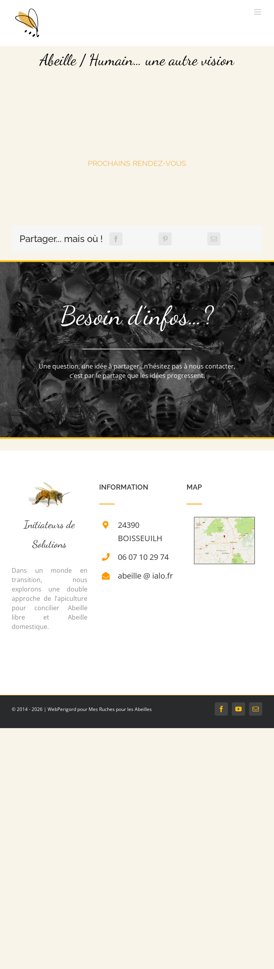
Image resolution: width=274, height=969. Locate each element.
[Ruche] (49, 486)
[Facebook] (116, 239)
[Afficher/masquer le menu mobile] (258, 12)
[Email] (213, 239)
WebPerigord (62, 709)
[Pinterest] (165, 239)
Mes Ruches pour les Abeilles (120, 709)
